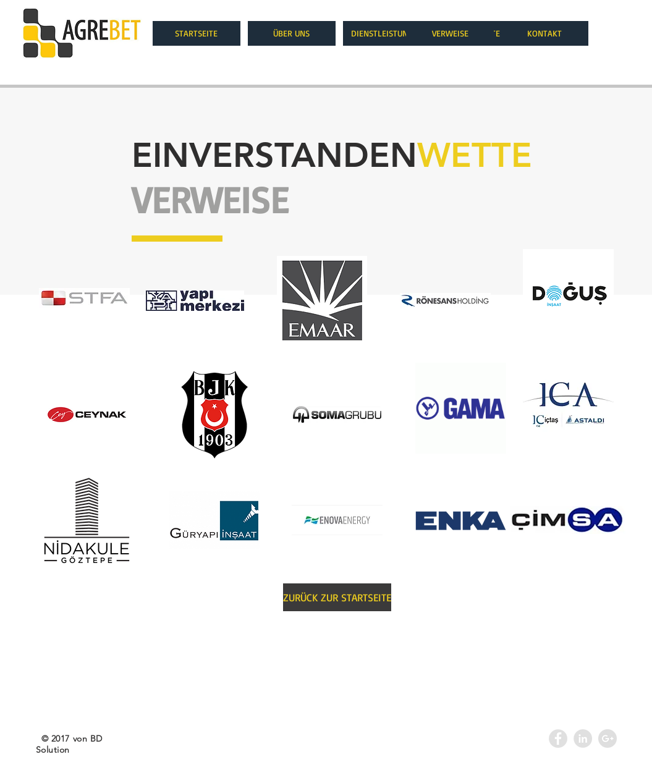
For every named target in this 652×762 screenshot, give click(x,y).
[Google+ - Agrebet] (607, 738)
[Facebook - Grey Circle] (558, 738)
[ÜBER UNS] (292, 33)
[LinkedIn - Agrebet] (583, 738)
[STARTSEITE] (196, 33)
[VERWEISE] (450, 33)
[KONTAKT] (544, 33)
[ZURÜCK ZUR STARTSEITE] (337, 597)
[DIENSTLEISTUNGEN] (387, 33)
